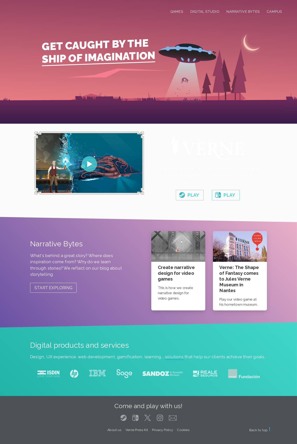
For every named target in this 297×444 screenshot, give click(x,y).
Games (176, 11)
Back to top (259, 430)
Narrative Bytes (243, 11)
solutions (174, 356)
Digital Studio (204, 11)
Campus (274, 11)
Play (193, 195)
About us (114, 430)
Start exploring (53, 287)
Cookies (183, 430)
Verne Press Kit (137, 430)
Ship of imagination (98, 57)
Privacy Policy (162, 430)
